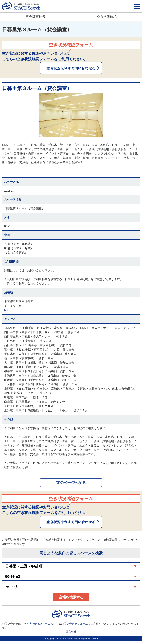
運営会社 (71, 631)
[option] (71, 115)
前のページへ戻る (71, 483)
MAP (7, 310)
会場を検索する (71, 597)
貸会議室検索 (35, 16)
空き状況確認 (107, 16)
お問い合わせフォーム (74, 623)
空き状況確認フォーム (37, 623)
